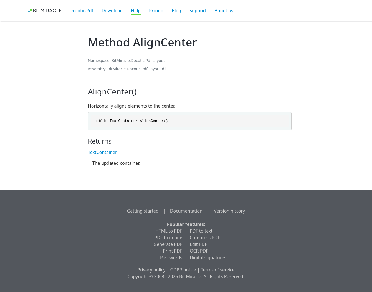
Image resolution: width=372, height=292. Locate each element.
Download (112, 11)
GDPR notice (183, 270)
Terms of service (218, 270)
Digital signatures (208, 257)
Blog (176, 11)
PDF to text (201, 231)
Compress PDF (205, 237)
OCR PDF (199, 251)
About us (224, 11)
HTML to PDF (168, 231)
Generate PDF (168, 244)
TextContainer (102, 152)
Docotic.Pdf (81, 11)
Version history (229, 211)
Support (197, 11)
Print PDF (172, 251)
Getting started (143, 211)
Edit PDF (198, 244)
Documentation (186, 211)
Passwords (171, 257)
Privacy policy (151, 270)
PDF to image (168, 237)
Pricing (156, 11)
